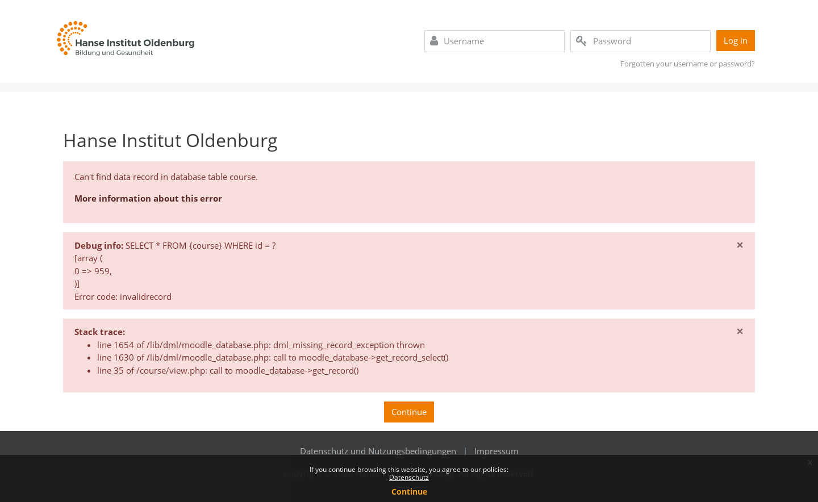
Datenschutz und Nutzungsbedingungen (378, 451)
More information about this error (148, 198)
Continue (409, 411)
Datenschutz (409, 477)
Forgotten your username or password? (687, 63)
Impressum (496, 451)
